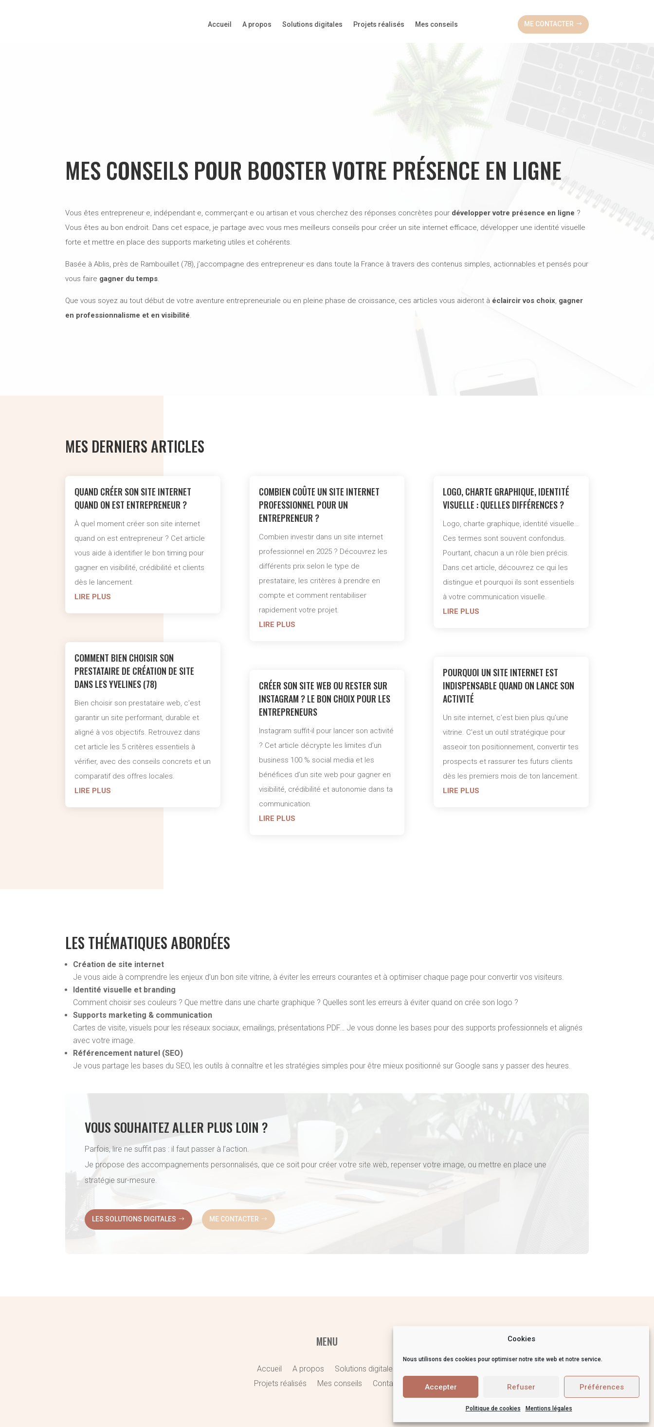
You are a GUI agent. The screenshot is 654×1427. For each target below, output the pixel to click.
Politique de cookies (493, 1408)
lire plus (92, 554)
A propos (257, 24)
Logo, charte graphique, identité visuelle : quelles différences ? (506, 455)
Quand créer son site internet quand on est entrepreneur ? (132, 455)
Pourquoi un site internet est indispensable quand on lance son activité (508, 642)
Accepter (441, 1387)
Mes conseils (436, 24)
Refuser (521, 1387)
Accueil (220, 24)
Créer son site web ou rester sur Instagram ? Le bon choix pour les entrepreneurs (324, 655)
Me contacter (549, 24)
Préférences (602, 1387)
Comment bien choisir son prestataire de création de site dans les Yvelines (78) (134, 628)
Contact (386, 1331)
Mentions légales (549, 1408)
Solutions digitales (312, 24)
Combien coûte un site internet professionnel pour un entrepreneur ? (319, 461)
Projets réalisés (378, 24)
